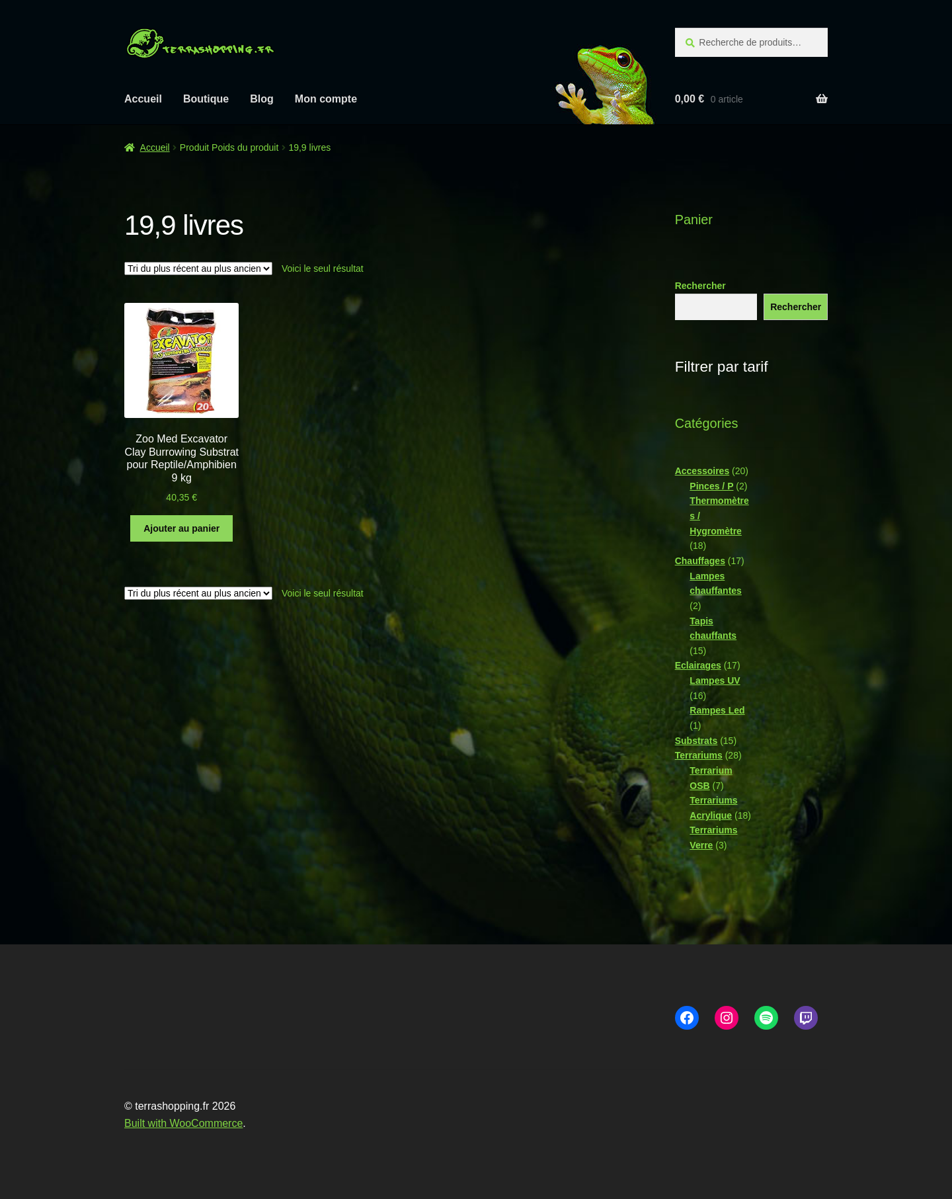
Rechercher (700, 285)
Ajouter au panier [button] (181, 528)
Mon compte (326, 98)
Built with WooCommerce (183, 1123)
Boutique (206, 98)
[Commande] (198, 268)
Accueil (143, 98)
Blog (262, 98)
